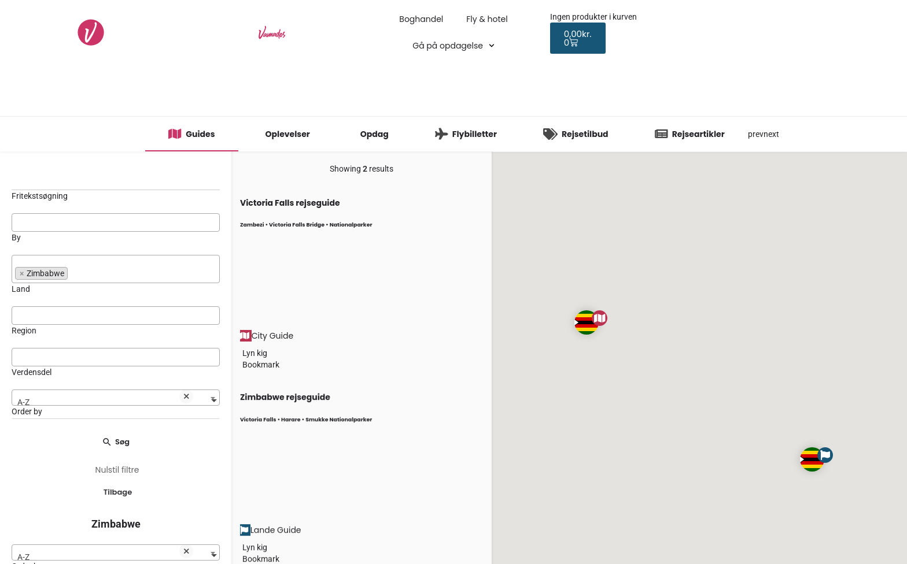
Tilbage (118, 496)
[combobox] (116, 222)
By (16, 237)
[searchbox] (115, 222)
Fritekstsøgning (40, 196)
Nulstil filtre (117, 470)
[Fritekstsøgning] (116, 176)
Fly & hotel (486, 19)
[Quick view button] (241, 353)
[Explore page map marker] (586, 322)
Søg (116, 441)
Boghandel (421, 19)
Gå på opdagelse (453, 45)
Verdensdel (31, 372)
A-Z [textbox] (105, 399)
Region (24, 330)
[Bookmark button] (241, 364)
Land (21, 289)
